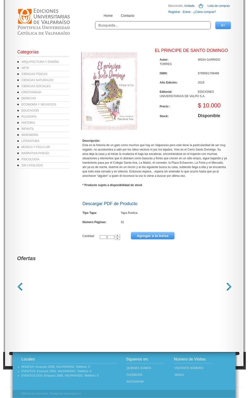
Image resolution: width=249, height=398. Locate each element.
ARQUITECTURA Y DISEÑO (40, 62)
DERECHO (28, 98)
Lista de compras (219, 6)
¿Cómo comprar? (204, 12)
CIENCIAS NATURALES (37, 80)
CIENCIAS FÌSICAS (34, 74)
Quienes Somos (138, 368)
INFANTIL (27, 129)
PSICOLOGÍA (30, 159)
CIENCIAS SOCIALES (36, 86)
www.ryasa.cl (72, 393)
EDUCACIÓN (30, 110)
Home (108, 16)
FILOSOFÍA (29, 116)
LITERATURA (30, 141)
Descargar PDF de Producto (109, 203)
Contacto (127, 16)
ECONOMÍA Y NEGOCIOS (38, 104)
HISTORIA (28, 122)
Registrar (174, 12)
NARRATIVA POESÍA (35, 153)
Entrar (187, 12)
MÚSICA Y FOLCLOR (35, 147)
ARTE (25, 68)
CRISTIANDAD (31, 92)
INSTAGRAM (134, 381)
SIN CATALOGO (32, 165)
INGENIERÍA (29, 135)
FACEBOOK (134, 375)
